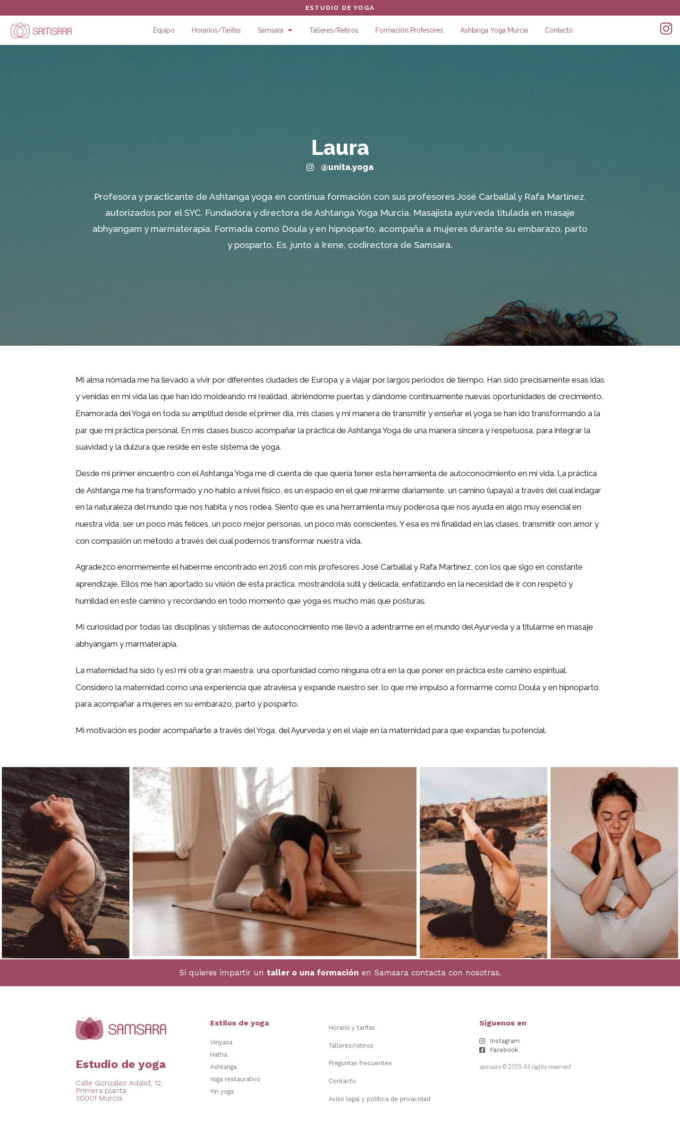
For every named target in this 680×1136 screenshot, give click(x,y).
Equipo (164, 30)
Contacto (559, 30)
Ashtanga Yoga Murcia (494, 30)
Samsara (275, 30)
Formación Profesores (409, 30)
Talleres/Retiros (333, 30)
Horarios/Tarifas (216, 30)
